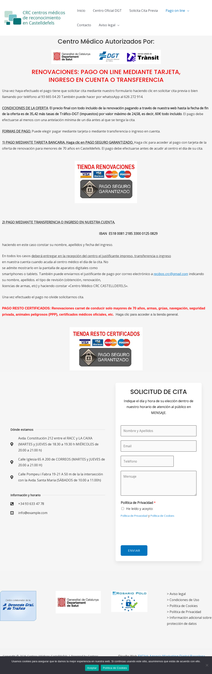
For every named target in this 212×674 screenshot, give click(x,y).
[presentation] (152, 532)
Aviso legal (105, 25)
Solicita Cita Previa (141, 10)
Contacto (83, 25)
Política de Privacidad (138, 503)
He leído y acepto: (139, 509)
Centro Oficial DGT (105, 10)
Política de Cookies (163, 516)
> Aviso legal (176, 594)
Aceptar (92, 667)
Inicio (80, 10)
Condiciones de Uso (185, 600)
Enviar (134, 551)
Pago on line (171, 10)
